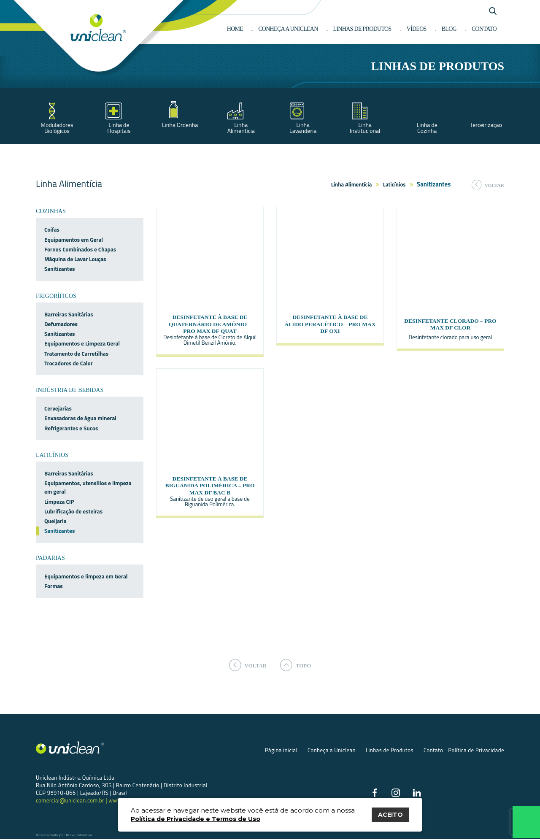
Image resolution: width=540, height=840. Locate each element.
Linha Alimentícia (241, 127)
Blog (449, 29)
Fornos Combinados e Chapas (80, 249)
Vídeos (417, 29)
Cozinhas (51, 211)
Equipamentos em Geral (73, 239)
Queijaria (55, 521)
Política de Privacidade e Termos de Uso (195, 819)
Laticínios (394, 184)
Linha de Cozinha (426, 127)
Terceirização (486, 124)
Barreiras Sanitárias (68, 314)
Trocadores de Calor (68, 363)
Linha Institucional (365, 127)
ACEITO (390, 814)
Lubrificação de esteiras (73, 511)
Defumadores (61, 324)
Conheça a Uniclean (288, 29)
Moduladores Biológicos (56, 127)
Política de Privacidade (476, 751)
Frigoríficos (56, 296)
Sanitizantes (59, 269)
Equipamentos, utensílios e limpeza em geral (88, 487)
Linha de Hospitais (118, 127)
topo (297, 665)
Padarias (50, 558)
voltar (488, 185)
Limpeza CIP (59, 501)
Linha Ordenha (180, 124)
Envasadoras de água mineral (80, 418)
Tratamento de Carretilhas (76, 353)
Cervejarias (58, 408)
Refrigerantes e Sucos (71, 428)
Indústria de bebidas (69, 390)
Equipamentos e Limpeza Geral (82, 343)
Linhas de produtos (362, 29)
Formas (53, 586)
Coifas (51, 229)
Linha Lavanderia (302, 127)
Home (235, 29)
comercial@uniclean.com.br (70, 801)
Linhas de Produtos (389, 751)
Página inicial (281, 751)
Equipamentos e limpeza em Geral (85, 576)
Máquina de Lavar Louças (75, 259)
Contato (484, 29)
